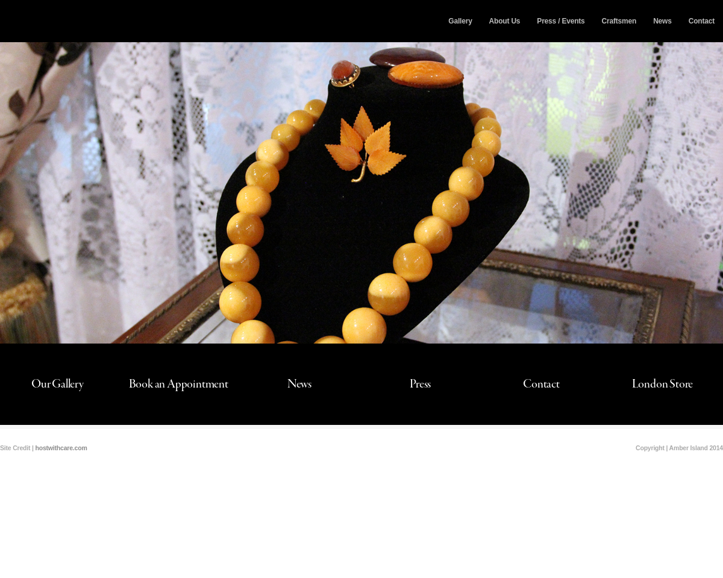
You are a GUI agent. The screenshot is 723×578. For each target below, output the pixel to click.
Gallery (460, 21)
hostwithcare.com (61, 447)
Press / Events (560, 21)
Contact (702, 21)
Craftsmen (619, 21)
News (662, 21)
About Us (505, 21)
